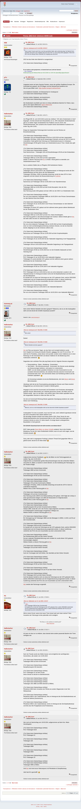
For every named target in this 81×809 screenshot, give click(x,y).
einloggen (18, 11)
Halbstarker (8, 114)
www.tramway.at (35, 317)
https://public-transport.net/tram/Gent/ (50, 88)
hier (26, 145)
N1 (5, 596)
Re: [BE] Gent (30, 42)
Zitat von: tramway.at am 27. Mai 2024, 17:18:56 (35, 330)
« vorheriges (69, 30)
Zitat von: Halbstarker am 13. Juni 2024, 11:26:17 (36, 601)
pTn (5, 77)
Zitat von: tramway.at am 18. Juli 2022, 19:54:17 (35, 48)
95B (5, 43)
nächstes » (75, 30)
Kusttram (58, 176)
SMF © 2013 (40, 804)
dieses (66, 379)
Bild (27, 604)
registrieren (27, 11)
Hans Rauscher (50, 623)
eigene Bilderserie (46, 105)
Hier (24, 350)
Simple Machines (48, 804)
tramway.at (8, 303)
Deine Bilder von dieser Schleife (44, 429)
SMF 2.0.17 (33, 804)
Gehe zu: (64, 793)
